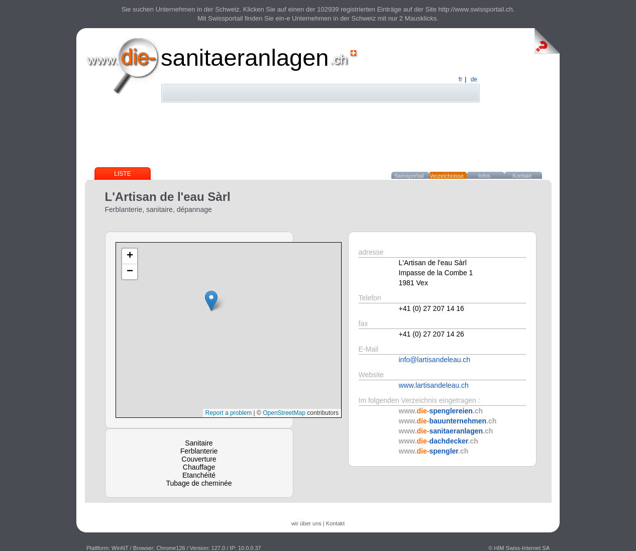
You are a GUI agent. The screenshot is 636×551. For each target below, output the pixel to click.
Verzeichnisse (447, 176)
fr (460, 79)
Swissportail (409, 176)
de (474, 79)
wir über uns (306, 523)
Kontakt (521, 176)
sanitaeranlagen (245, 57)
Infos (484, 176)
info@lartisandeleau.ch (435, 360)
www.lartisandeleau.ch (434, 385)
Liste (122, 173)
